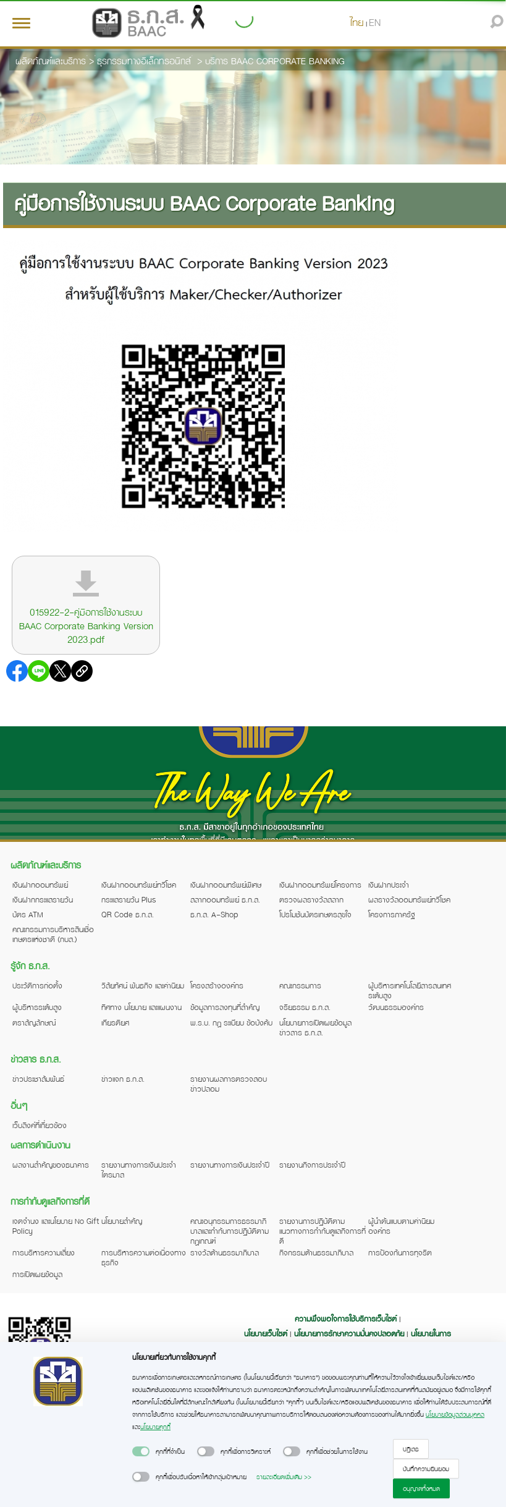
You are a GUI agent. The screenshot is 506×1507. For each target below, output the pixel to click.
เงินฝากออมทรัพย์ (40, 884)
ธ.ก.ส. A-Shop (214, 914)
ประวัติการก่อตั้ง (37, 985)
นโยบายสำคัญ (121, 1220)
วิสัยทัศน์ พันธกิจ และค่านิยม (142, 985)
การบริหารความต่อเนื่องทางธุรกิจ (143, 1257)
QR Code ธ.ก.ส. (127, 914)
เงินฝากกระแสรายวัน (42, 899)
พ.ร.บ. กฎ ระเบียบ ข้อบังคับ (231, 1022)
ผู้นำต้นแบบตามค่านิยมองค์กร (401, 1225)
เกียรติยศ (115, 1022)
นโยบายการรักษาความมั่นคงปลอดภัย (349, 1333)
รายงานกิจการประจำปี (312, 1164)
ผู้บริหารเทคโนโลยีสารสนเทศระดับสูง (409, 990)
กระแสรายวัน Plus (128, 899)
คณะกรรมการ (300, 985)
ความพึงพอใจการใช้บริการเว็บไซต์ (347, 1318)
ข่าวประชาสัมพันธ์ (38, 1078)
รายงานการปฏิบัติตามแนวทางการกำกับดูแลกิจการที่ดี (322, 1230)
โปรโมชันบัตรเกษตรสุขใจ (315, 914)
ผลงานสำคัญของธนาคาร (50, 1164)
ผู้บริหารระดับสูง (37, 1006)
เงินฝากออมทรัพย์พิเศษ (225, 884)
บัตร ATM (27, 914)
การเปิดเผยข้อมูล (37, 1274)
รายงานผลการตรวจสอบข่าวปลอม (228, 1083)
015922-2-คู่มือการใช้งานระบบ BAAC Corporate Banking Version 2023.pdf (86, 625)
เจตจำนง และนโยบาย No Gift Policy (55, 1225)
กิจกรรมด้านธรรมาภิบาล (316, 1252)
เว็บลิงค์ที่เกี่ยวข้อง (39, 1125)
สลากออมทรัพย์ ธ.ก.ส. (225, 899)
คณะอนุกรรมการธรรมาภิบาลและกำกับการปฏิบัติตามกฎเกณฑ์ (229, 1230)
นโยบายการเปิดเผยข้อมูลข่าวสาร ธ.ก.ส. (315, 1027)
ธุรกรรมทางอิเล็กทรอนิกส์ (144, 60)
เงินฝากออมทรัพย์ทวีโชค (138, 884)
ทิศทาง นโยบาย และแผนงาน (141, 1006)
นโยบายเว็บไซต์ (265, 1333)
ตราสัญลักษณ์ (34, 1022)
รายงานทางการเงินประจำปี (229, 1164)
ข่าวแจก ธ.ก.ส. (123, 1078)
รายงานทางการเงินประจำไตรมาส (138, 1169)
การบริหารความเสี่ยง (43, 1252)
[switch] (141, 1451)
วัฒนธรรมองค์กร (396, 1006)
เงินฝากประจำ (388, 884)
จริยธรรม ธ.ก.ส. (305, 1006)
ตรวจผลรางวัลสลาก (311, 899)
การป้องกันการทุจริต (400, 1252)
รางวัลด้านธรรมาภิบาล (224, 1252)
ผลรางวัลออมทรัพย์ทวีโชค (409, 899)
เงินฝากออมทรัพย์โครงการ (320, 884)
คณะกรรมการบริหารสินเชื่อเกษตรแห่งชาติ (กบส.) (53, 934)
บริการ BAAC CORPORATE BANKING (275, 60)
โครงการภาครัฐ (391, 914)
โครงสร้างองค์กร (216, 985)
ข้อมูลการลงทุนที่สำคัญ (224, 1006)
